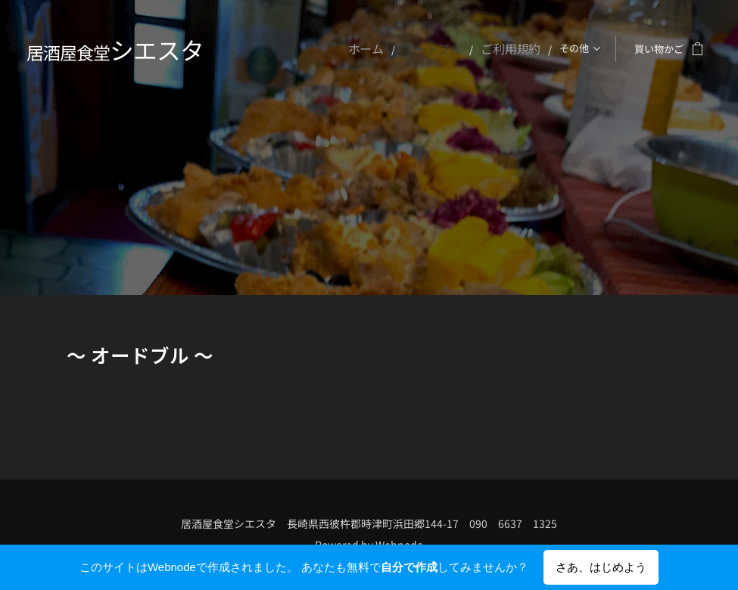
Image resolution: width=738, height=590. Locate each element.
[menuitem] (276, 49)
